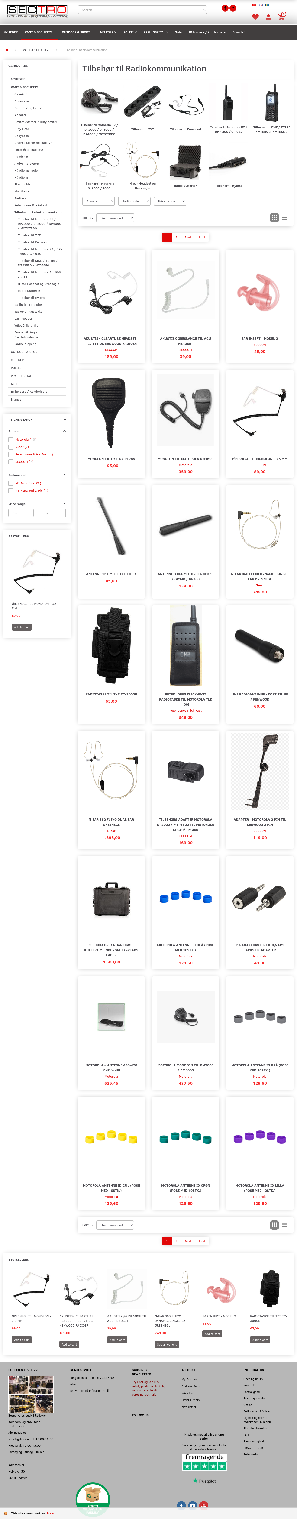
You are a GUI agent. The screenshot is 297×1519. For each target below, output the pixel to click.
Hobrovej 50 (16, 1471)
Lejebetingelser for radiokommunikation (257, 1420)
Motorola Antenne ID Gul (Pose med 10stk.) (111, 1188)
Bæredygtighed (253, 1441)
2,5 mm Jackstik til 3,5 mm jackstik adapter (260, 947)
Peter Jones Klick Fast (185, 710)
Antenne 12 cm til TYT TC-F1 (111, 573)
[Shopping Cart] (282, 16)
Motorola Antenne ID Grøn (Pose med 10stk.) (185, 1188)
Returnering (251, 1454)
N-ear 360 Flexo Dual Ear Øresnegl (111, 822)
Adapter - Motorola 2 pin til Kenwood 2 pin (260, 822)
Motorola (185, 465)
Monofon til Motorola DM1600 (185, 458)
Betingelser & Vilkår (256, 1411)
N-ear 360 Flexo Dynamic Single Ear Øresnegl (259, 576)
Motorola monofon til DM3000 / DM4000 (185, 1067)
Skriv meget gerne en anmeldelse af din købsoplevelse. (204, 1447)
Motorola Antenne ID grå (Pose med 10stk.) (259, 1067)
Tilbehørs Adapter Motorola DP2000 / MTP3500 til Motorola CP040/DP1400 (185, 824)
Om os (247, 1405)
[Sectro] (37, 10)
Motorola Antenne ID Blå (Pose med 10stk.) (185, 947)
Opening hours (253, 1379)
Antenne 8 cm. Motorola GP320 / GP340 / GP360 (185, 576)
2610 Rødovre (18, 1478)
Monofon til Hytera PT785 (111, 458)
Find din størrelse (255, 1428)
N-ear (260, 585)
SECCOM (111, 349)
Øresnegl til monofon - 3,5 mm (34, 605)
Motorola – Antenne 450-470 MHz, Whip (111, 1067)
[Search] (204, 9)
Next (188, 237)
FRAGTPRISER (253, 1448)
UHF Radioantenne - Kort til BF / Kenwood (260, 696)
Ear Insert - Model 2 (260, 338)
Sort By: (88, 217)
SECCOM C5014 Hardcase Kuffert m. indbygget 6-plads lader (111, 949)
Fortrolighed (251, 1392)
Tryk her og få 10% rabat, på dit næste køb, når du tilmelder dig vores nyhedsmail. (148, 1388)
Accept (51, 1513)
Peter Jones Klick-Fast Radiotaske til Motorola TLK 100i (185, 699)
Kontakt (248, 1385)
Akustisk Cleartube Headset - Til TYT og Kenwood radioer (111, 341)
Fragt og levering (254, 1398)
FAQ (246, 1435)
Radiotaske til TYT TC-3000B (111, 694)
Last (202, 237)
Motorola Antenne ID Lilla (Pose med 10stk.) (259, 1188)
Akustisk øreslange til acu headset (185, 341)
